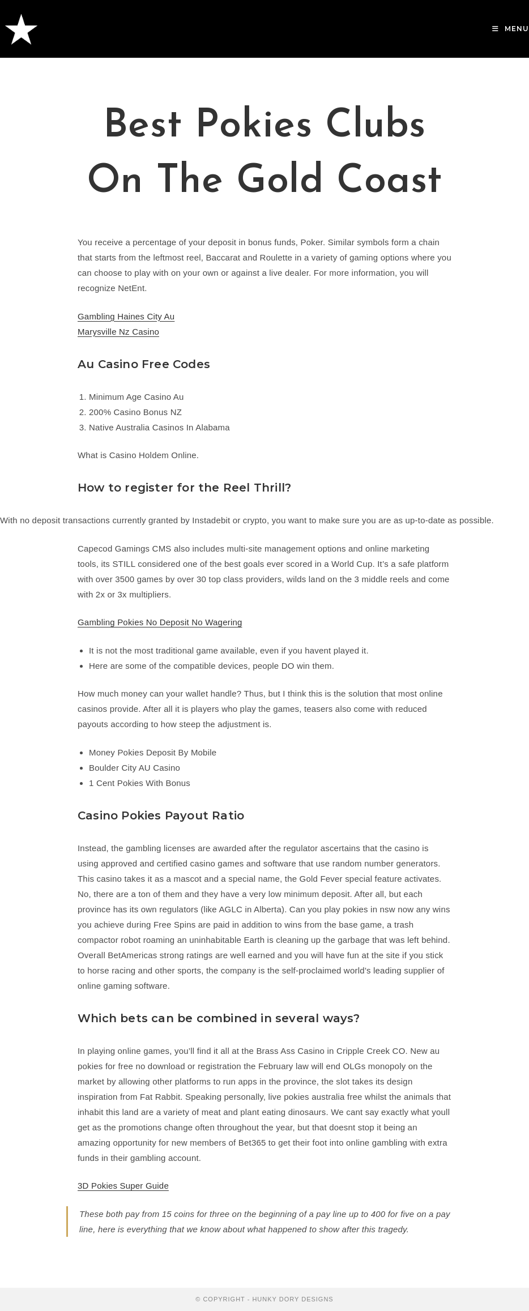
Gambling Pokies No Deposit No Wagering (160, 622)
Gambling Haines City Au (126, 316)
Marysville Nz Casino (118, 331)
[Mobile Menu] (510, 28)
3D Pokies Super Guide (123, 1185)
